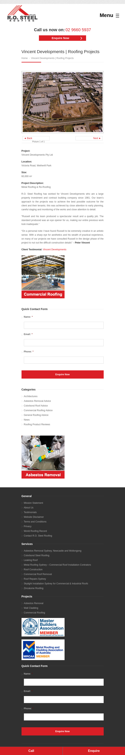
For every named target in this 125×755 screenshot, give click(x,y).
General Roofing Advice (36, 415)
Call (31, 750)
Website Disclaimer (34, 517)
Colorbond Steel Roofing (36, 555)
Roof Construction (33, 569)
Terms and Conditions (35, 521)
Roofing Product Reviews (37, 424)
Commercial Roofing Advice (38, 410)
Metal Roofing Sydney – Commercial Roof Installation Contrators (57, 564)
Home (25, 58)
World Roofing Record (35, 531)
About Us (28, 507)
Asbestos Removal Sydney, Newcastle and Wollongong (52, 550)
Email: (28, 334)
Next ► (97, 138)
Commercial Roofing (34, 612)
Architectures (31, 396)
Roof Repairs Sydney (35, 579)
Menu (106, 15)
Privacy (27, 526)
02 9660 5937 (78, 30)
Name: (28, 316)
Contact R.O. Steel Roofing (38, 535)
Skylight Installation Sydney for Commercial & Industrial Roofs (56, 583)
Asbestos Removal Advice (37, 401)
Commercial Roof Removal (38, 574)
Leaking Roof (31, 560)
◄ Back (28, 138)
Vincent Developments (54, 249)
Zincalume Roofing (33, 588)
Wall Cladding (31, 608)
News (27, 419)
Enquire (94, 750)
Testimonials (30, 512)
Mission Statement (33, 503)
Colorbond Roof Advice (36, 405)
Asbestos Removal (33, 603)
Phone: (29, 351)
